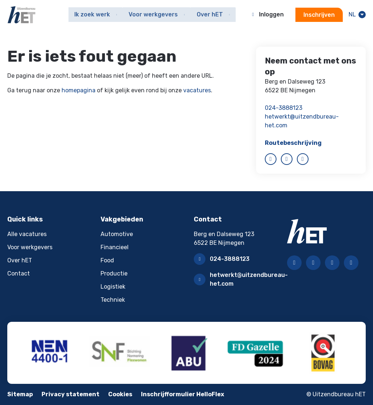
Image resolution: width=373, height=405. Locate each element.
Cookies (120, 394)
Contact (18, 273)
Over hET (19, 260)
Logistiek (113, 286)
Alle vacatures (27, 234)
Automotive (117, 234)
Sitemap (20, 394)
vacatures (197, 90)
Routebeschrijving (293, 142)
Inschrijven (318, 14)
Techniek (113, 299)
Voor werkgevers (29, 247)
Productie (114, 273)
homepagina (78, 90)
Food (107, 260)
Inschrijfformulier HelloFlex (182, 394)
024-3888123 (283, 107)
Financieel (115, 247)
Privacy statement (70, 394)
